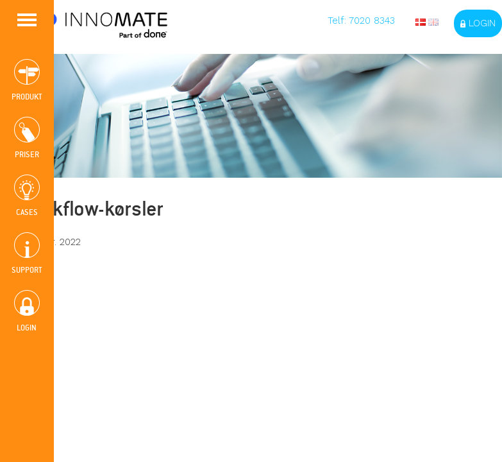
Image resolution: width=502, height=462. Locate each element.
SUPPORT (27, 253)
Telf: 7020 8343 (361, 20)
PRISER (27, 138)
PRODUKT (27, 80)
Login (478, 23)
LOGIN (27, 311)
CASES (27, 196)
